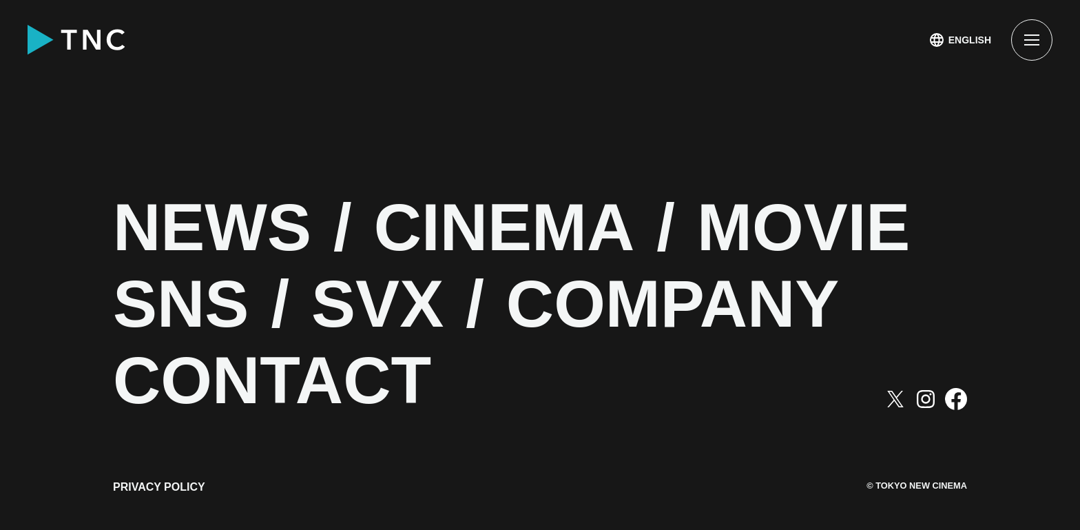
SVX (377, 304)
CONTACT (272, 381)
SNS (181, 304)
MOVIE (803, 228)
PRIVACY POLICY (159, 487)
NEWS (212, 228)
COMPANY (673, 304)
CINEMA (504, 228)
